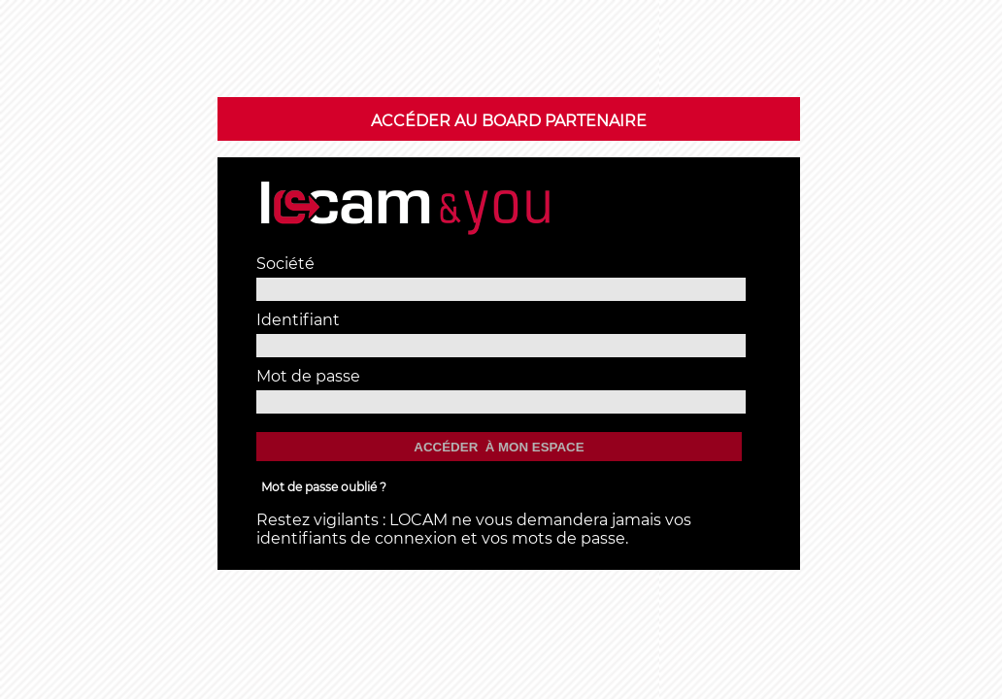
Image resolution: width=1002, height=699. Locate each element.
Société (285, 263)
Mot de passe (308, 376)
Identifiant (298, 320)
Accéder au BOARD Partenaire (509, 121)
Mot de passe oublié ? (323, 487)
